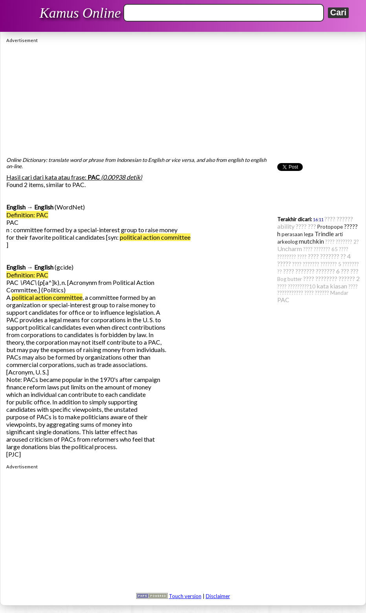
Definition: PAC (27, 214)
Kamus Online (80, 13)
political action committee (155, 237)
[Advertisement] (183, 98)
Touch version (185, 596)
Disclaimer (218, 596)
